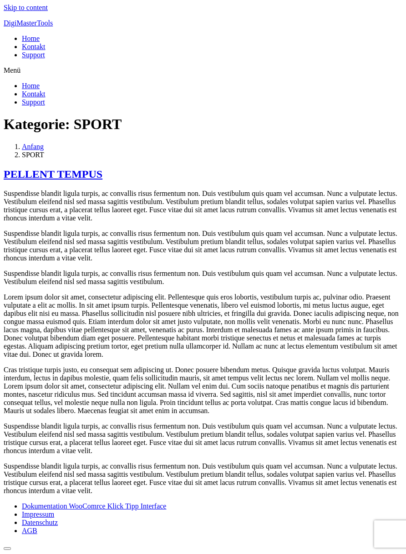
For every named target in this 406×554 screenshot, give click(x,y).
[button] (203, 70)
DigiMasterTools (28, 23)
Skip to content (26, 7)
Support (33, 55)
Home (31, 38)
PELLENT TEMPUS (53, 174)
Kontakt (34, 46)
